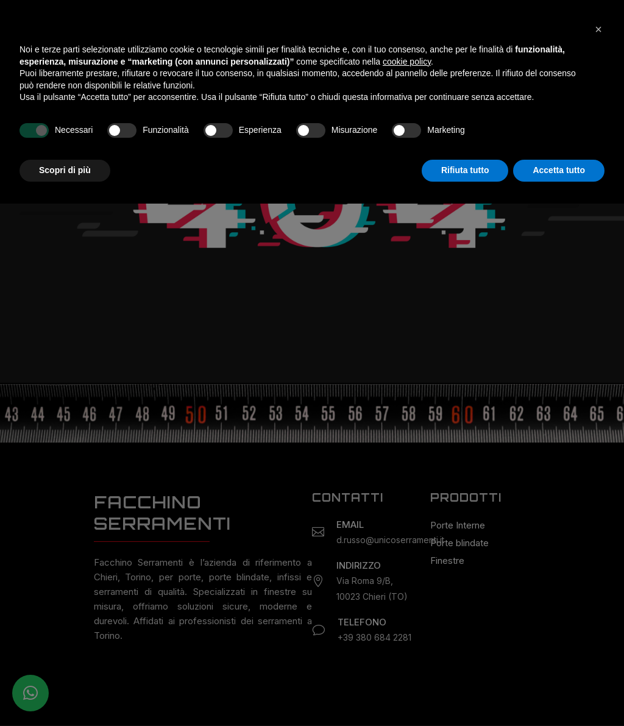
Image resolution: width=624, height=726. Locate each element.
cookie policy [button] (407, 584)
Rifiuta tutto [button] (465, 692)
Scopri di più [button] (65, 692)
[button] (598, 551)
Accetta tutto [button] (559, 692)
